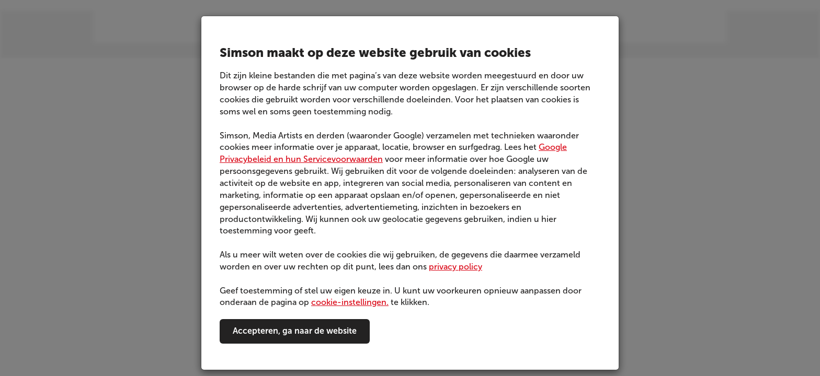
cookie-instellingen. (350, 302)
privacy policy (455, 267)
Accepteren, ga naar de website (295, 331)
